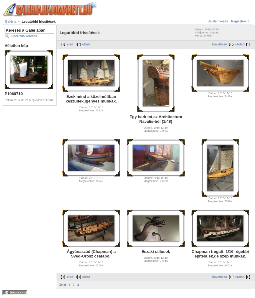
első (70, 44)
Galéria (10, 21)
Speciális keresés (24, 36)
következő (219, 44)
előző (86, 44)
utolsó (240, 44)
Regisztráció (240, 21)
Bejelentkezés (218, 21)
